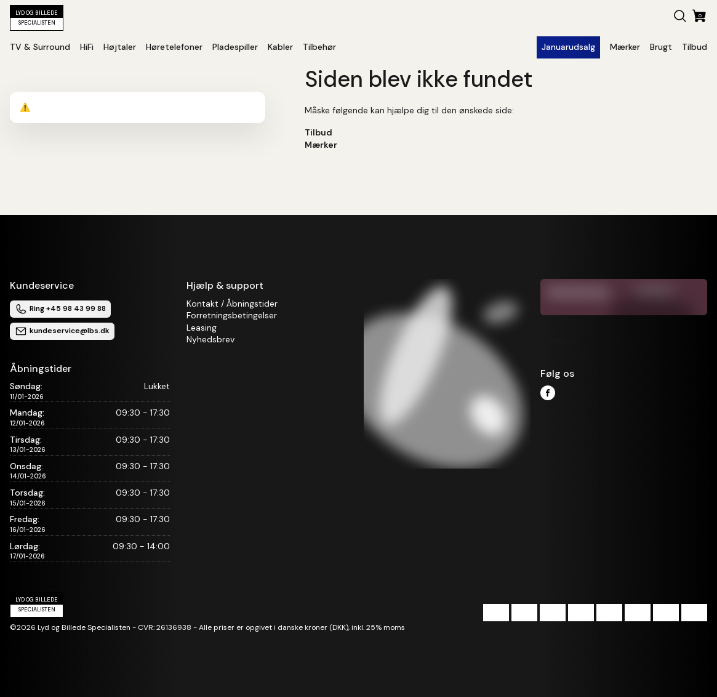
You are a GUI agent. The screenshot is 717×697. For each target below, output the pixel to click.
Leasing (201, 327)
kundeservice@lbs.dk (62, 331)
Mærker (321, 144)
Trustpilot (559, 340)
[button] (680, 18)
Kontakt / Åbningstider (232, 303)
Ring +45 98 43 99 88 (60, 309)
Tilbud (318, 132)
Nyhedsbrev (210, 339)
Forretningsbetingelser (231, 315)
